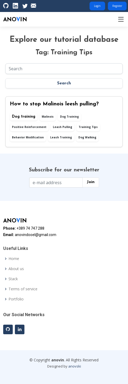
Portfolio (16, 299)
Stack (13, 279)
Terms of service (22, 289)
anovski (74, 366)
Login (97, 6)
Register (117, 6)
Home (13, 259)
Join (91, 182)
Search (64, 83)
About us (16, 269)
